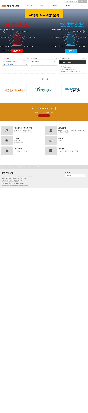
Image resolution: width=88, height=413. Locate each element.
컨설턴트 (80, 5)
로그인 (66, 1)
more (28, 58)
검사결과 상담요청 (10, 64)
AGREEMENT (11, 166)
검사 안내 (42, 5)
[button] (3, 31)
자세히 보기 (44, 115)
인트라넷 (75, 1)
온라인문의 (37, 61)
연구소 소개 (29, 5)
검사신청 (68, 5)
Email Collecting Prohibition (30, 166)
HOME (2, 166)
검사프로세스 (55, 5)
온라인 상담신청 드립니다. (11, 61)
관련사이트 (83, 1)
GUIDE (6, 166)
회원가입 (71, 1)
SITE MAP (38, 166)
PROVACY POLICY (19, 166)
